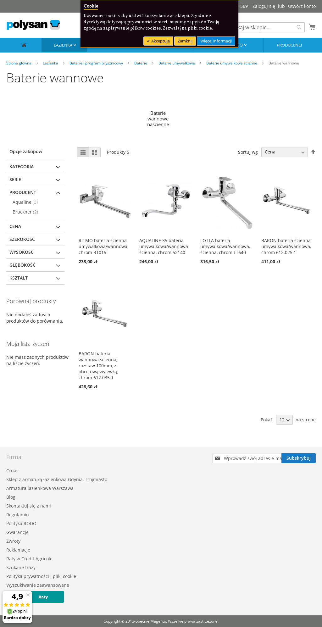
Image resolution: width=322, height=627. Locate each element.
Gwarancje (17, 532)
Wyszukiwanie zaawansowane (37, 585)
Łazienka (63, 45)
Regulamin (17, 515)
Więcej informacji (216, 41)
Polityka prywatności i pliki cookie (41, 576)
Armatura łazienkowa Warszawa (40, 488)
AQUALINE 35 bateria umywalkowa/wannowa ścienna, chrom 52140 (163, 246)
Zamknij (185, 41)
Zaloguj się (264, 6)
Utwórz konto (302, 6)
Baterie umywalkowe (177, 63)
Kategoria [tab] (21, 166)
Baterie (141, 63)
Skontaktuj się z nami (28, 506)
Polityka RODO (21, 523)
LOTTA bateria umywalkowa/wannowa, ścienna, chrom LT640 (225, 246)
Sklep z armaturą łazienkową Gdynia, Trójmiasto (56, 479)
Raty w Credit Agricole (29, 559)
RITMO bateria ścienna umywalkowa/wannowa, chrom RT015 (103, 246)
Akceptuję (160, 41)
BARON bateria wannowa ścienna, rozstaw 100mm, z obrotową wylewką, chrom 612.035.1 (98, 365)
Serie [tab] (15, 179)
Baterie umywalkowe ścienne (232, 63)
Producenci (289, 45)
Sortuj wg (248, 152)
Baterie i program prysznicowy (96, 63)
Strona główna (19, 63)
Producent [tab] (22, 192)
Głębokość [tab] (22, 265)
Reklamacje (18, 550)
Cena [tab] (15, 226)
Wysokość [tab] (21, 252)
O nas (12, 471)
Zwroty (13, 541)
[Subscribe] (298, 458)
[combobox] (265, 27)
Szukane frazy (21, 567)
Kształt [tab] (18, 278)
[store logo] (33, 25)
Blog (10, 497)
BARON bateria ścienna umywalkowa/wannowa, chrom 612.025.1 (286, 246)
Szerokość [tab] (22, 239)
